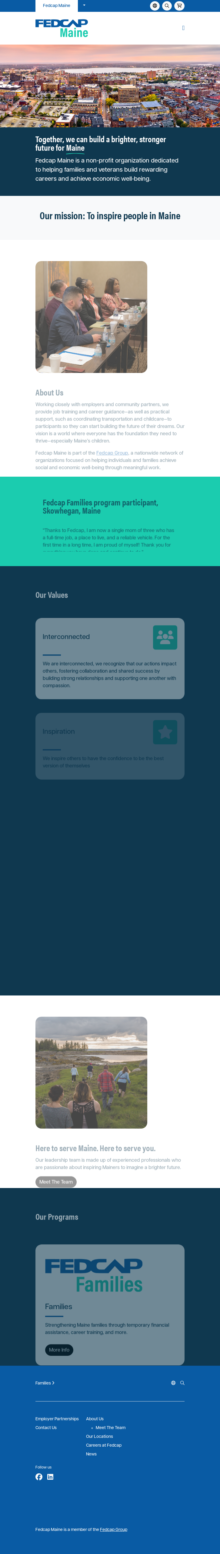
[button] (183, 28)
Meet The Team (110, 1428)
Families (45, 1383)
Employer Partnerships (57, 1419)
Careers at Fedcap (104, 1445)
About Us (95, 1419)
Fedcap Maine (56, 6)
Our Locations (99, 1437)
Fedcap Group (112, 459)
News (91, 1454)
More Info (59, 1356)
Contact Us (46, 1428)
